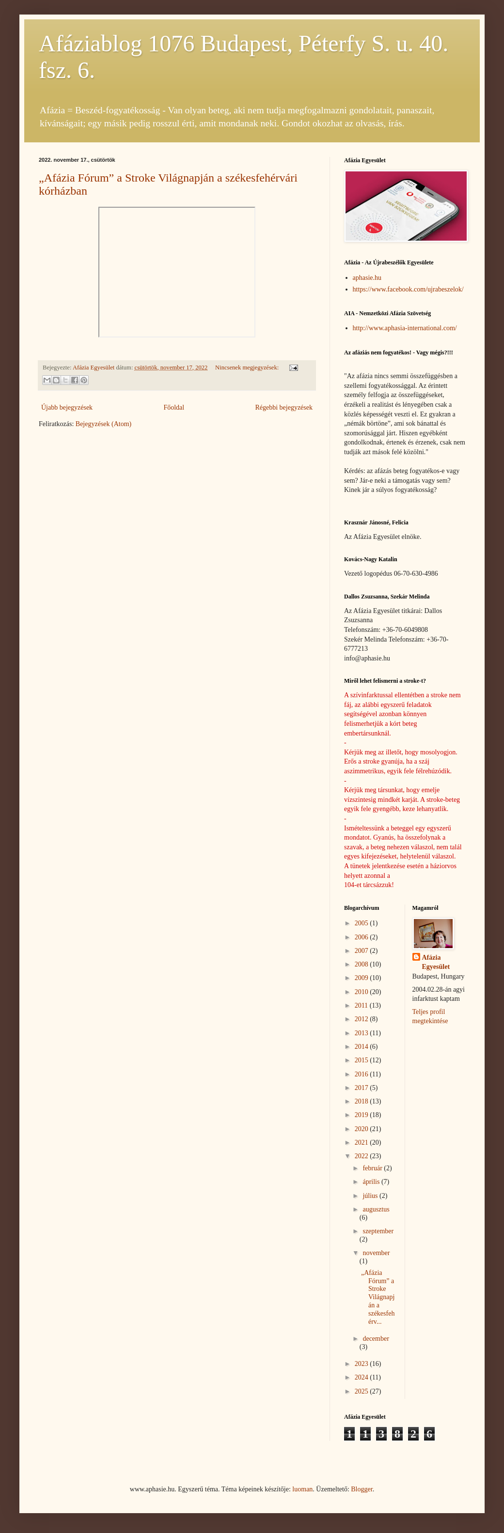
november (376, 1253)
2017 (362, 1087)
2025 (362, 1391)
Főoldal (173, 407)
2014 (362, 1046)
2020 (362, 1129)
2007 (362, 950)
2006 (362, 937)
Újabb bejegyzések (67, 407)
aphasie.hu (367, 277)
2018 (362, 1101)
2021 (362, 1142)
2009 (362, 977)
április (371, 1181)
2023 (362, 1363)
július (370, 1195)
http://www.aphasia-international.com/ (405, 328)
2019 (362, 1115)
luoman (302, 1489)
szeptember (378, 1231)
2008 (362, 964)
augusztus (375, 1209)
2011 (362, 1005)
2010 (362, 992)
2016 (362, 1074)
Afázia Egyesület (436, 962)
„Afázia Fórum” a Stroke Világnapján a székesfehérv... (377, 1297)
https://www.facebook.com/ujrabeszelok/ (408, 289)
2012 (362, 1019)
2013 (362, 1033)
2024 (362, 1377)
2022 (362, 1156)
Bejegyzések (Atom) (103, 424)
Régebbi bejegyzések (284, 407)
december (375, 1338)
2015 (362, 1060)
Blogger (361, 1489)
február (373, 1168)
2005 (362, 923)
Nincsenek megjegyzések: (247, 367)
